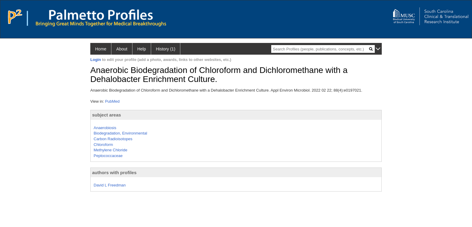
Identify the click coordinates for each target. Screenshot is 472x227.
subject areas (106, 114)
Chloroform (103, 144)
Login (95, 59)
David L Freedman (110, 185)
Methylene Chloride (110, 150)
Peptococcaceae (108, 155)
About (121, 49)
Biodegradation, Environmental (120, 133)
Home (100, 49)
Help (141, 49)
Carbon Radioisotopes (113, 139)
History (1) (165, 49)
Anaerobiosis (105, 128)
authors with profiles (114, 172)
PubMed (112, 101)
